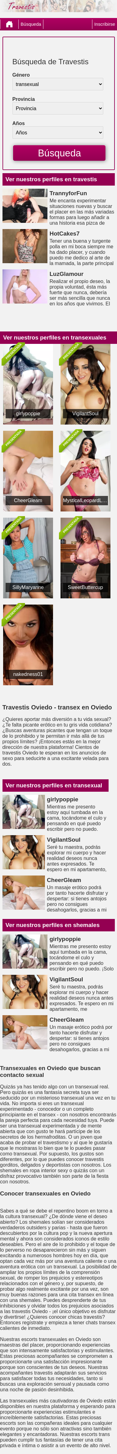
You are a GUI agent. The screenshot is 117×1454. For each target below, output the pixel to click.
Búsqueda (31, 24)
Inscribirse (104, 24)
